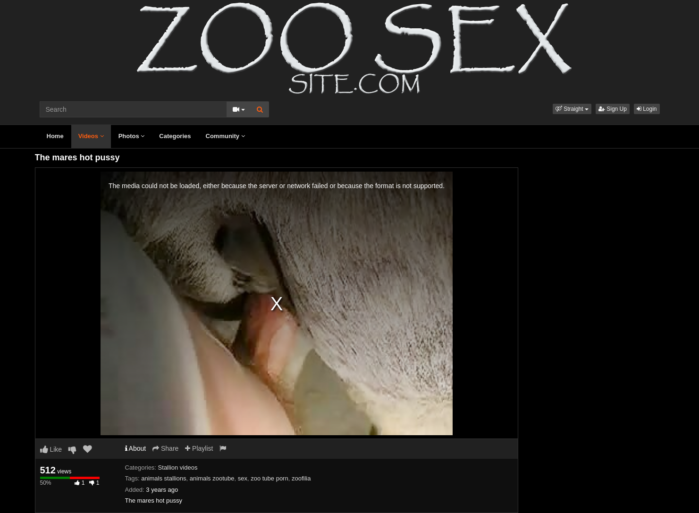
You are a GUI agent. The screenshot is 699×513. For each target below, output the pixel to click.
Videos (91, 136)
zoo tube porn (269, 478)
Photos (131, 136)
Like (51, 449)
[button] (572, 109)
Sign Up (612, 109)
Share (165, 448)
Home (55, 136)
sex (242, 478)
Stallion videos (178, 467)
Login (647, 109)
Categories (175, 136)
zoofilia (301, 478)
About (135, 448)
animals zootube (212, 478)
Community (225, 136)
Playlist (199, 448)
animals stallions (163, 478)
